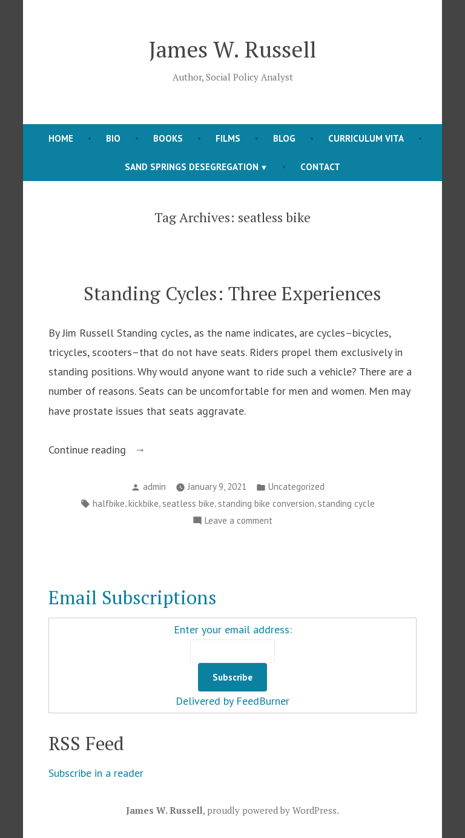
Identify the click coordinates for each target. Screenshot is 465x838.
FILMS (228, 138)
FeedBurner (262, 701)
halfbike (109, 503)
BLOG (284, 138)
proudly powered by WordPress (272, 810)
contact (320, 167)
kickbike (143, 503)
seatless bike (188, 503)
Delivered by (206, 701)
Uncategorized (296, 486)
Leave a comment (238, 521)
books (168, 138)
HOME (60, 138)
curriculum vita (366, 138)
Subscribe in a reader (95, 773)
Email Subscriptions (132, 597)
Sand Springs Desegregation (192, 167)
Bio (113, 138)
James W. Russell (232, 49)
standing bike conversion (266, 503)
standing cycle (346, 503)
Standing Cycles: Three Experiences (232, 293)
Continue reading (117, 450)
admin (154, 486)
